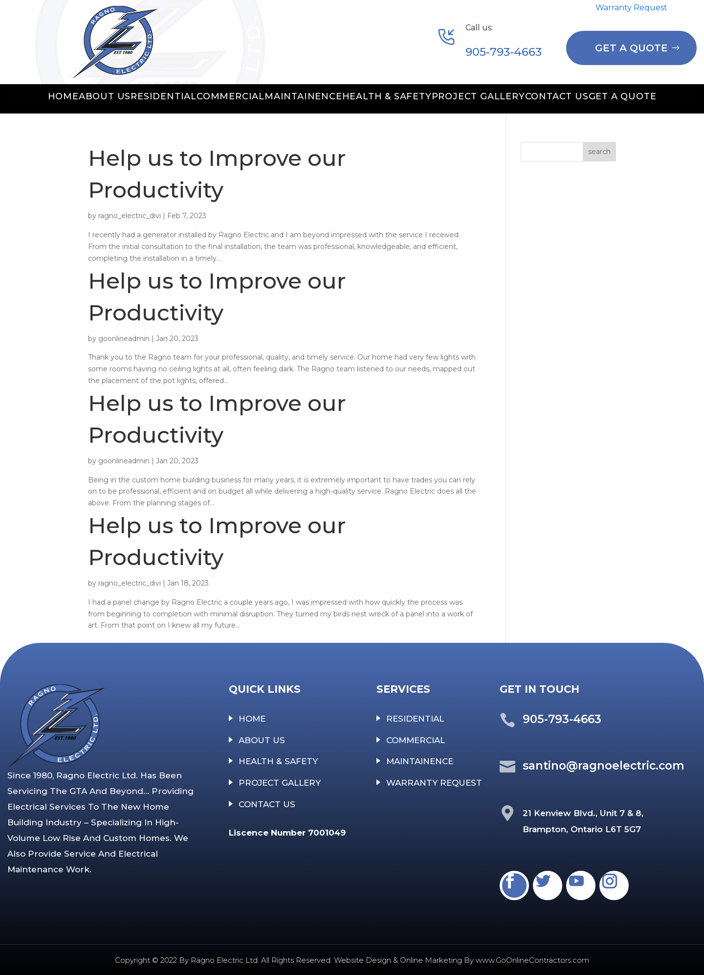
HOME (63, 96)
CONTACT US (557, 96)
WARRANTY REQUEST (434, 783)
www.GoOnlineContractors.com (532, 960)
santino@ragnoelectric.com (603, 765)
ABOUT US (105, 96)
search (599, 151)
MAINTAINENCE (303, 96)
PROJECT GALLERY (478, 96)
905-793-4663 (503, 52)
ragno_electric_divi (129, 215)
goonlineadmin (124, 338)
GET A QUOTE (631, 48)
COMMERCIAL (230, 96)
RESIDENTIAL (164, 96)
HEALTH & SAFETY (387, 96)
